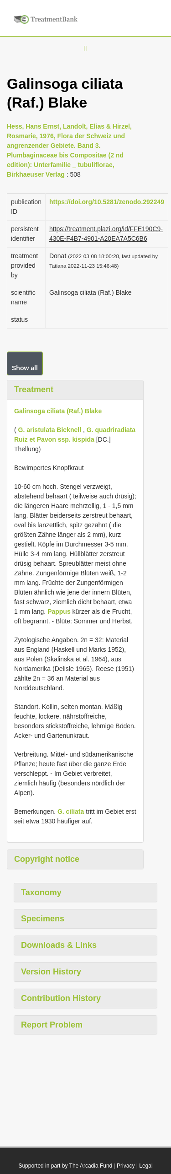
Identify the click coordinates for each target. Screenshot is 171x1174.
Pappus (59, 611)
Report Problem (52, 1024)
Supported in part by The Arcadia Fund (65, 1166)
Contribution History (61, 998)
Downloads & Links (59, 945)
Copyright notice (46, 859)
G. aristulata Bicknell (50, 429)
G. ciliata (70, 811)
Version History (51, 971)
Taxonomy (41, 892)
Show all (25, 368)
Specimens (42, 918)
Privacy (126, 1166)
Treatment (33, 389)
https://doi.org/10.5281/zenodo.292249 (106, 202)
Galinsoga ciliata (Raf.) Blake (58, 411)
